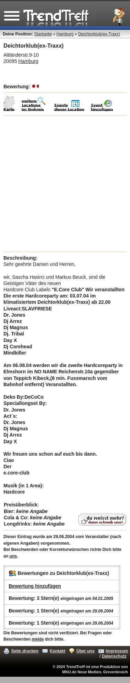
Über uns (86, 651)
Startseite (43, 34)
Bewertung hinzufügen (35, 586)
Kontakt (57, 651)
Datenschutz (114, 656)
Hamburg (65, 34)
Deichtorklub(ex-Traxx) (99, 34)
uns (13, 556)
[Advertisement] (65, 184)
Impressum (117, 651)
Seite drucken (24, 651)
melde (38, 639)
